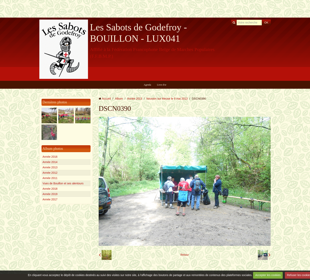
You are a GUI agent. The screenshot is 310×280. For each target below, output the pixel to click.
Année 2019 (50, 194)
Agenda (147, 84)
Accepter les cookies (268, 275)
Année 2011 (50, 178)
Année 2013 (50, 167)
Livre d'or (161, 84)
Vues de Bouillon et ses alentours (63, 183)
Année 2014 (50, 162)
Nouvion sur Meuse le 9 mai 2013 (167, 98)
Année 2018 (50, 188)
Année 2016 (50, 156)
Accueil (106, 98)
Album (119, 98)
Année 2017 (50, 199)
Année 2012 (50, 172)
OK (266, 22)
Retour (185, 254)
